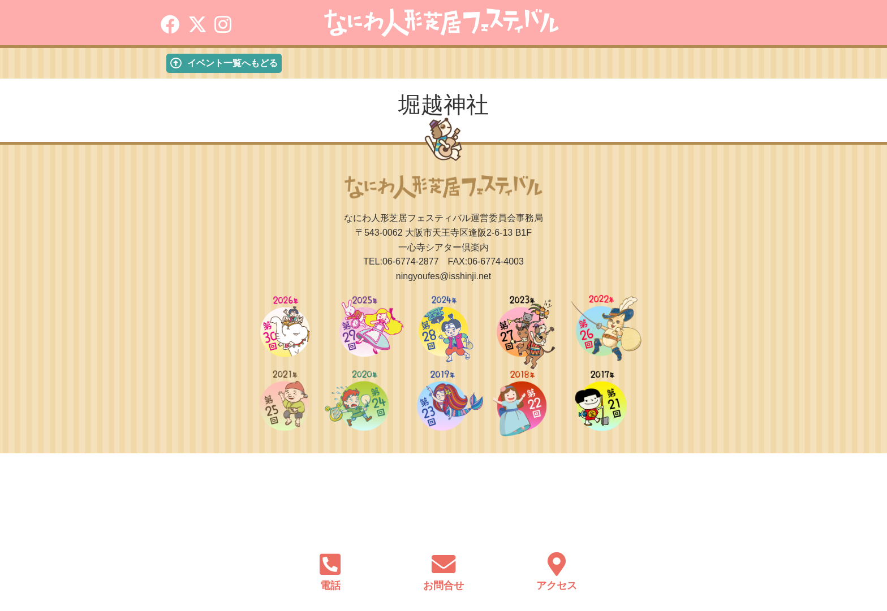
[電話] (330, 562)
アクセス (556, 585)
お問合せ (443, 585)
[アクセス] (556, 562)
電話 (330, 585)
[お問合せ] (443, 562)
